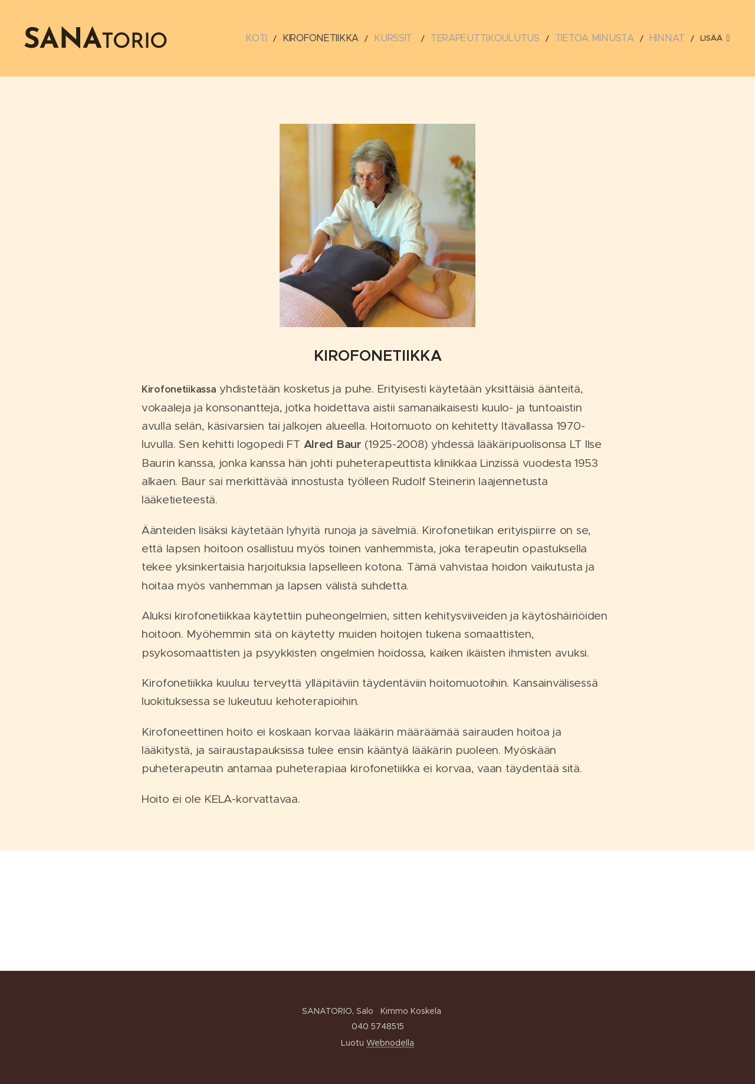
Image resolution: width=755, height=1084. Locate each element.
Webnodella (390, 1042)
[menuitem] (283, 38)
